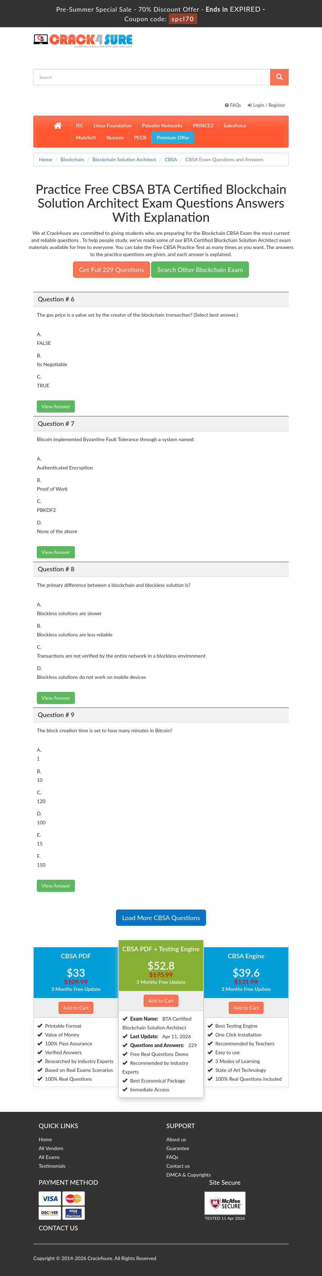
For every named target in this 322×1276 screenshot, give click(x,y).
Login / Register (266, 105)
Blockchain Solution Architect (124, 159)
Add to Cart (76, 1008)
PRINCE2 (203, 125)
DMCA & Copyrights (188, 1175)
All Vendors (51, 1148)
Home (45, 159)
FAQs (233, 105)
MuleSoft (86, 137)
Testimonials (52, 1166)
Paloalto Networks (162, 125)
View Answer (55, 406)
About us (176, 1139)
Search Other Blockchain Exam (200, 269)
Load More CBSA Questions (161, 918)
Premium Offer (173, 137)
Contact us (178, 1166)
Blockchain (72, 159)
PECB (140, 137)
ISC (79, 125)
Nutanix (115, 137)
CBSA (171, 159)
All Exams (49, 1157)
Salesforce (235, 125)
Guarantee (177, 1148)
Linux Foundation (113, 125)
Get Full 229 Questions (111, 269)
